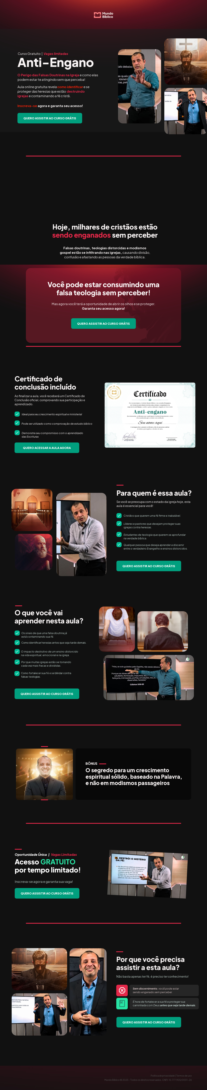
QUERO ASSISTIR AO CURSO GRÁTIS (49, 118)
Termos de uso (184, 1075)
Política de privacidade (163, 1075)
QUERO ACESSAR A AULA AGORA (47, 447)
